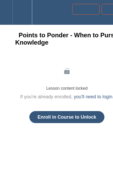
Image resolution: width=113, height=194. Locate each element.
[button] (6, 12)
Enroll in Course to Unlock (66, 117)
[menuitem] (22, 12)
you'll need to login (93, 96)
